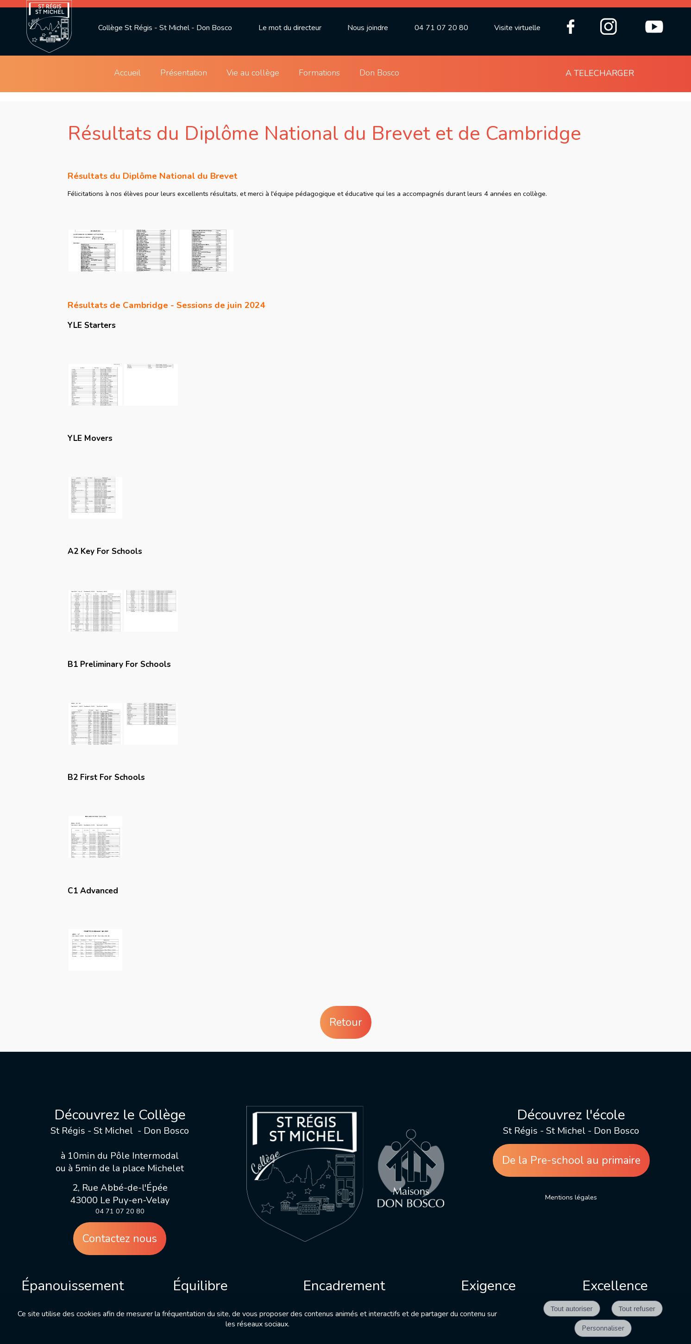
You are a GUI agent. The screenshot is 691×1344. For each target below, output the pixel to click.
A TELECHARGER (599, 73)
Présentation (183, 72)
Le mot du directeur (289, 28)
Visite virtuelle (517, 28)
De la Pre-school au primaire (571, 1160)
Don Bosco (379, 72)
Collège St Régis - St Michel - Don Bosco (165, 28)
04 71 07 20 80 (441, 28)
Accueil (127, 72)
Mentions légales (571, 1197)
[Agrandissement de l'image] (95, 269)
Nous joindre (367, 28)
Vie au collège (252, 72)
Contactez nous (119, 1238)
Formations (319, 72)
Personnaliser (603, 1328)
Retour (345, 1022)
